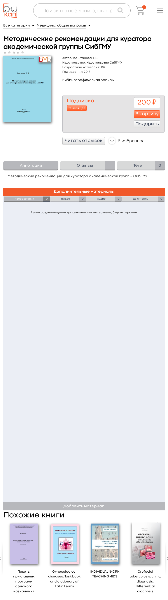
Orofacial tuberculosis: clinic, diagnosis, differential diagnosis (145, 581)
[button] (160, 10)
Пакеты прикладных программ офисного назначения (24, 581)
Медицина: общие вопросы (61, 25)
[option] (24, 559)
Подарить (147, 124)
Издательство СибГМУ (104, 62)
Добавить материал (84, 506)
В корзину (147, 114)
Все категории (16, 25)
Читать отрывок (84, 141)
